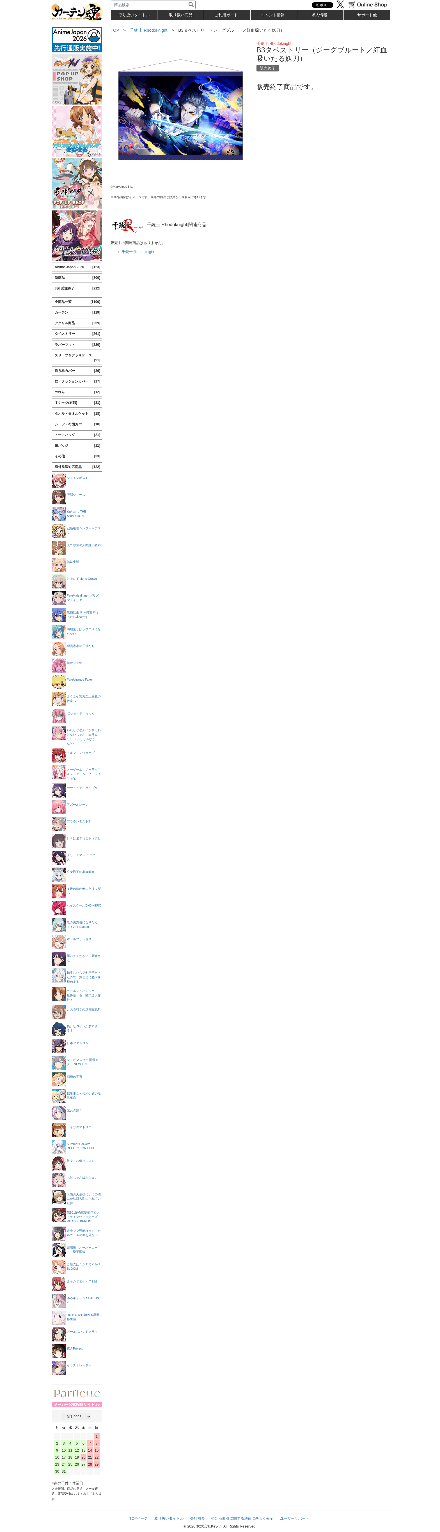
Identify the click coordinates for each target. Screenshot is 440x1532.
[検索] (191, 5)
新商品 (77, 277)
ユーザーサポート (294, 1518)
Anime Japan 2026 (77, 267)
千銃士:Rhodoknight (148, 30)
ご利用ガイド (226, 15)
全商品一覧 (77, 302)
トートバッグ (77, 435)
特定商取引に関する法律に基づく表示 (242, 1518)
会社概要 (197, 1518)
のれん (77, 392)
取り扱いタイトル (169, 1518)
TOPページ (138, 1518)
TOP (115, 30)
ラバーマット (77, 344)
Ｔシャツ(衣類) (77, 402)
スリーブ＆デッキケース (77, 358)
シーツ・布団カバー (77, 424)
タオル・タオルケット (77, 413)
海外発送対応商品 (77, 467)
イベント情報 (273, 15)
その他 (77, 456)
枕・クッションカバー (77, 381)
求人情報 (319, 15)
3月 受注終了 (77, 288)
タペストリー (77, 334)
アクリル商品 (77, 323)
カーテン (77, 312)
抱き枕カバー (77, 370)
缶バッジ (77, 445)
